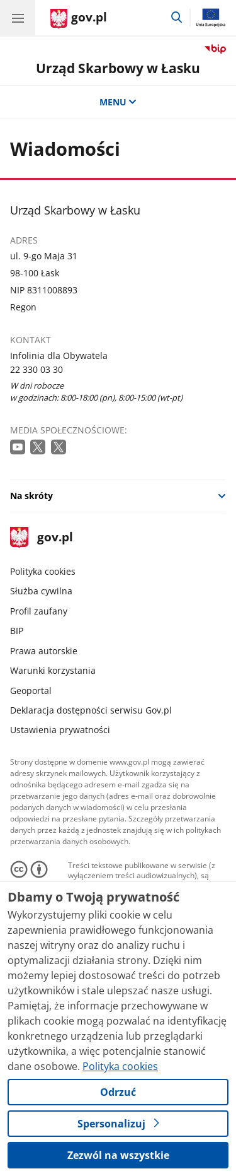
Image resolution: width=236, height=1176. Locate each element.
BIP (16, 631)
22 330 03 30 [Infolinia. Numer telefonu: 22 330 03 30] (36, 369)
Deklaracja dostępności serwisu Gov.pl (91, 710)
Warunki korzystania (53, 670)
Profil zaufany (38, 611)
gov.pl (41, 538)
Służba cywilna (41, 591)
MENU (118, 102)
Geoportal (31, 691)
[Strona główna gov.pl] (78, 19)
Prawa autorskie (43, 651)
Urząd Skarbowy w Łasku (118, 68)
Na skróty (31, 496)
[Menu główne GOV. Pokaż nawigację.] (17, 17)
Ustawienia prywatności (60, 730)
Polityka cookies (43, 571)
